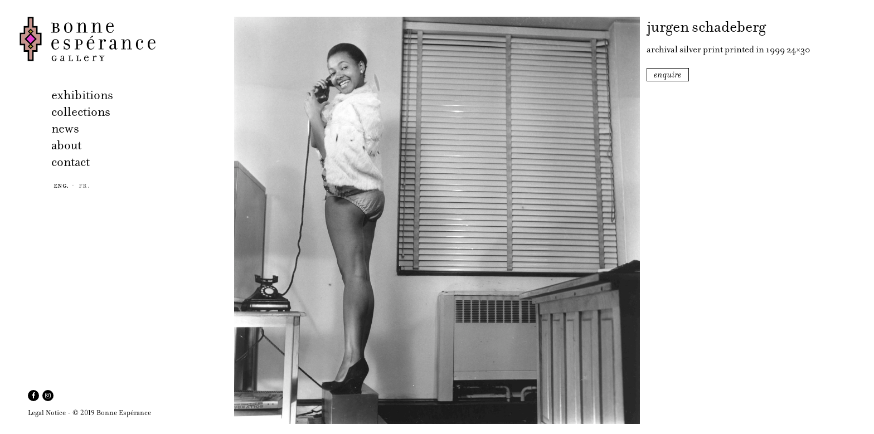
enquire (668, 75)
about (66, 145)
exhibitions (82, 95)
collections (80, 111)
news (65, 128)
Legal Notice (47, 412)
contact (70, 161)
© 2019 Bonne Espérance (111, 412)
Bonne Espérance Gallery (123, 39)
